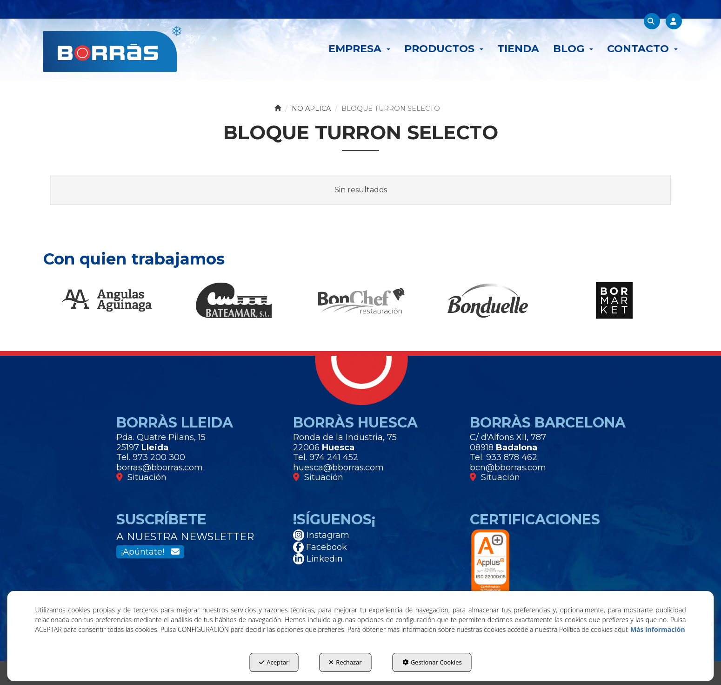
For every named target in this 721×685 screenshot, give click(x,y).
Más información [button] (657, 629)
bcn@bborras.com (508, 467)
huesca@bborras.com (338, 467)
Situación (141, 477)
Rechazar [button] (345, 662)
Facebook (320, 547)
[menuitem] (359, 49)
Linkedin (318, 559)
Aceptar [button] (273, 662)
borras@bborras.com (159, 467)
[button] (112, 49)
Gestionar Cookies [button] (432, 662)
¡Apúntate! (150, 552)
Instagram (321, 535)
